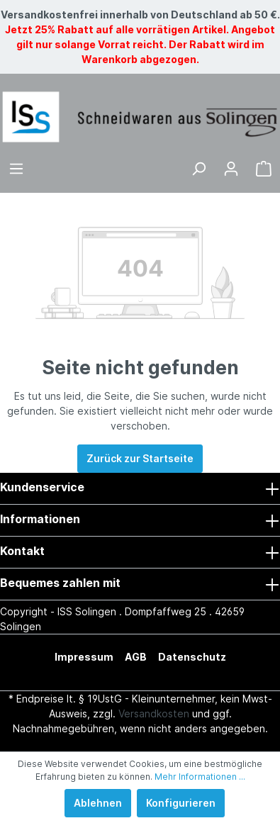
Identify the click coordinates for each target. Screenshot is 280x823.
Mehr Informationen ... (200, 776)
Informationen (40, 519)
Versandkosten (153, 713)
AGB (136, 657)
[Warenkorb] (263, 168)
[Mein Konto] (231, 168)
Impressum (84, 657)
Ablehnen (98, 803)
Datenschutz (192, 657)
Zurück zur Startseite (140, 458)
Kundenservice (42, 487)
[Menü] (16, 168)
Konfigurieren (180, 803)
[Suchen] (198, 168)
